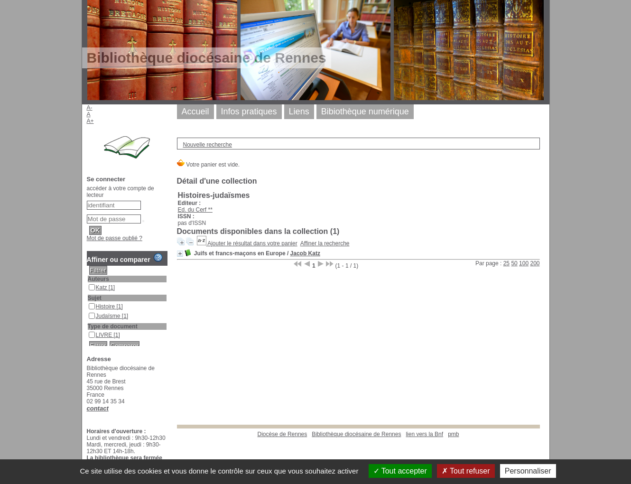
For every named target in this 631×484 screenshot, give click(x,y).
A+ (90, 121)
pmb (453, 434)
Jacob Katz (305, 253)
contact (98, 408)
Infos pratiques (249, 111)
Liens (299, 111)
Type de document (113, 326)
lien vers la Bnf (424, 434)
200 (534, 263)
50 (514, 263)
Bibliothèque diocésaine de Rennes (356, 434)
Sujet (95, 298)
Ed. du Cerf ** (195, 209)
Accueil (195, 111)
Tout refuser (466, 471)
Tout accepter (400, 471)
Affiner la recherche (325, 243)
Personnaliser (528, 471)
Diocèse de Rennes (282, 434)
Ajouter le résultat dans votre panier (252, 243)
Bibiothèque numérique (365, 111)
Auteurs (98, 279)
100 (524, 263)
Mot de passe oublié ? (114, 238)
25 (506, 263)
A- (90, 107)
